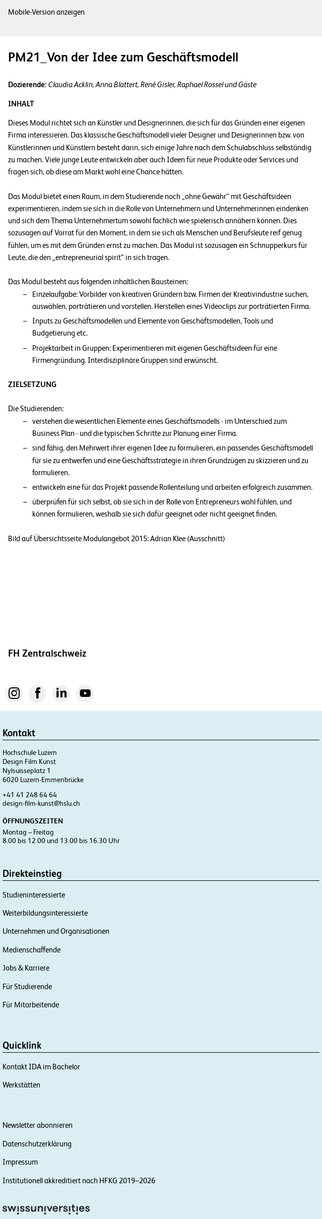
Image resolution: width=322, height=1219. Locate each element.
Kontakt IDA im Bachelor (41, 1066)
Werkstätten (21, 1084)
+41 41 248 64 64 (30, 795)
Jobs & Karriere (26, 968)
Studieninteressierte (34, 894)
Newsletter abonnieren (38, 1125)
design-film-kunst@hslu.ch (41, 803)
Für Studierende (27, 986)
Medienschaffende (31, 949)
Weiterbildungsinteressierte (45, 913)
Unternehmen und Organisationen (56, 931)
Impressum (20, 1162)
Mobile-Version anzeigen (46, 12)
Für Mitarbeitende (31, 1004)
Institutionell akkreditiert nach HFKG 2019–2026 (79, 1180)
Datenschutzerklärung (37, 1143)
